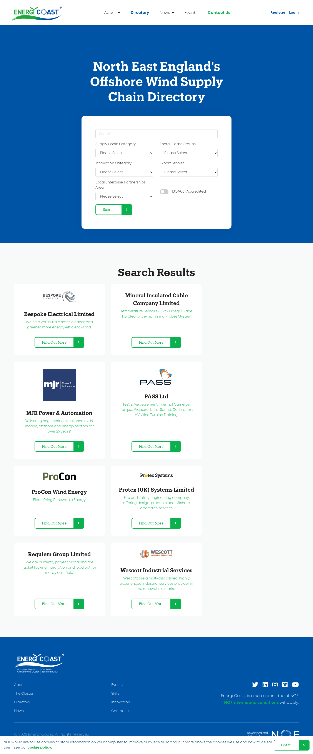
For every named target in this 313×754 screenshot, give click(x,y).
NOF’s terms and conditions (251, 703)
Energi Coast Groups (178, 144)
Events (191, 13)
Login (294, 12)
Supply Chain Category (115, 144)
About (112, 12)
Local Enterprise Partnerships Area (120, 185)
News (167, 12)
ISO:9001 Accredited (189, 191)
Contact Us (219, 13)
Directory (140, 13)
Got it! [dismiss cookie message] (286, 745)
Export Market (172, 163)
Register (277, 12)
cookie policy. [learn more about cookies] (40, 747)
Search (109, 209)
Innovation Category (113, 163)
